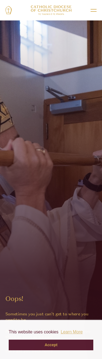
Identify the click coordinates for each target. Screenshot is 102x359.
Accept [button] (51, 345)
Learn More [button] (72, 332)
